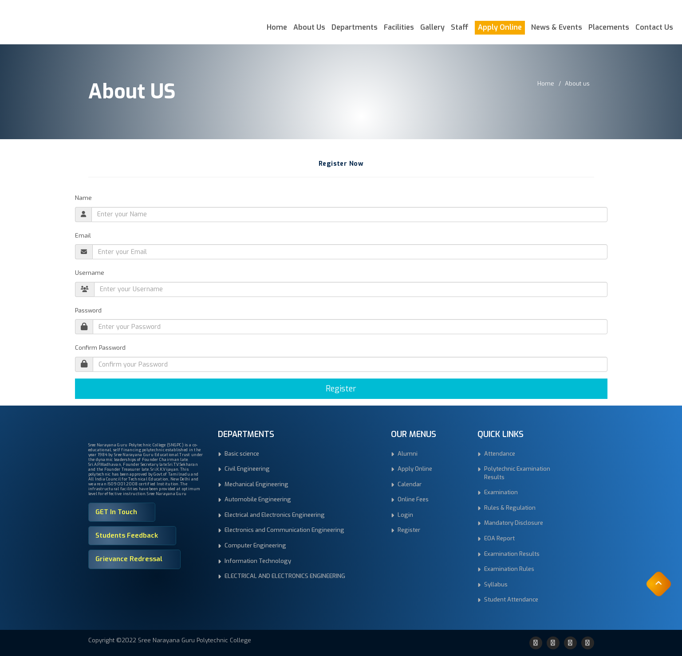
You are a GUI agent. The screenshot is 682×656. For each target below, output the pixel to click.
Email (83, 235)
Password (88, 310)
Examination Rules (509, 569)
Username (89, 273)
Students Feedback (126, 535)
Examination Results (512, 554)
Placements (608, 27)
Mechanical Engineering (256, 484)
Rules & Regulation (510, 508)
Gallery (432, 27)
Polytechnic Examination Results (517, 473)
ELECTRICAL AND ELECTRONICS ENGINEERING (285, 576)
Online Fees (413, 499)
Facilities (399, 27)
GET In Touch (116, 512)
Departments (354, 27)
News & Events (556, 27)
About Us (309, 27)
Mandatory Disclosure (513, 523)
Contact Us (654, 27)
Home (277, 27)
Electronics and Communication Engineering (284, 530)
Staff (460, 27)
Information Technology (258, 561)
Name (83, 198)
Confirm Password (100, 347)
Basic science (242, 453)
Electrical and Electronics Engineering (275, 515)
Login (405, 515)
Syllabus (496, 584)
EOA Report (499, 538)
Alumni (408, 453)
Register (341, 388)
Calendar (410, 484)
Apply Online (500, 27)
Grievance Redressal (128, 558)
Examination (501, 492)
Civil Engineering (247, 468)
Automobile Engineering (258, 499)
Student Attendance (511, 599)
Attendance (499, 453)
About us (577, 83)
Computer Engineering (255, 545)
